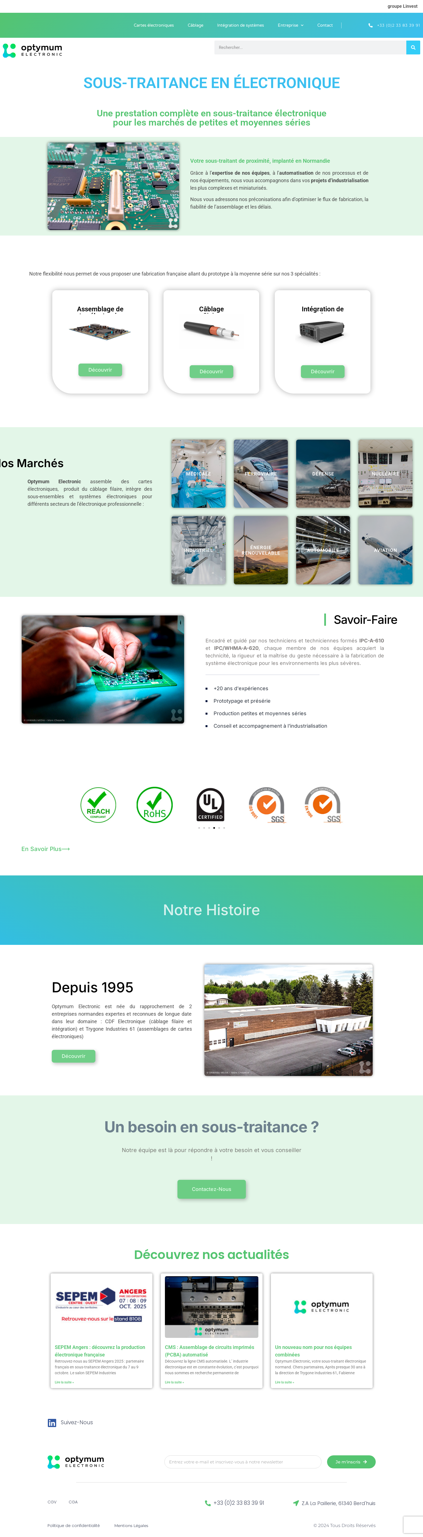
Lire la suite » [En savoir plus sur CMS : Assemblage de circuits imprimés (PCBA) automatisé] (174, 1379)
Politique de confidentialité (74, 1523)
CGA (73, 1499)
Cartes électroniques (154, 25)
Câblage (195, 25)
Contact (325, 25)
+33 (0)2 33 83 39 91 (239, 1500)
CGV (52, 1499)
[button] (199, 825)
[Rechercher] (413, 47)
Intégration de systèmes (240, 25)
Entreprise (290, 25)
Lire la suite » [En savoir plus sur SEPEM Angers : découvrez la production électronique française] (64, 1379)
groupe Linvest (402, 6)
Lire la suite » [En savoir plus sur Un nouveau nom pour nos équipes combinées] (284, 1379)
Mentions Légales (131, 1522)
